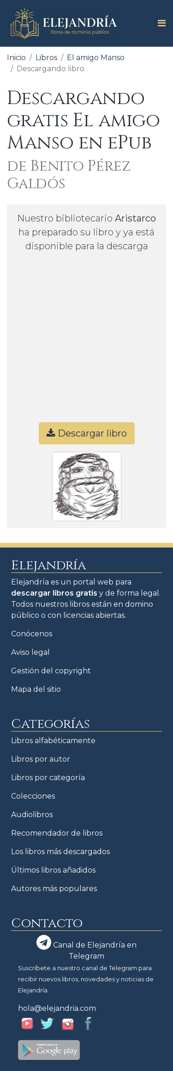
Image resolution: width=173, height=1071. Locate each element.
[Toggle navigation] (159, 23)
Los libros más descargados (60, 851)
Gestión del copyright (51, 670)
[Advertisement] (86, 341)
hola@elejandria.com (57, 1008)
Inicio (16, 57)
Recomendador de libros (56, 833)
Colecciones (33, 796)
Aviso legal (30, 652)
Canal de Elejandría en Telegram (86, 947)
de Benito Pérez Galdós (69, 175)
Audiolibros (32, 814)
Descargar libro (87, 433)
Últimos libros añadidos (53, 870)
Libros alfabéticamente (53, 740)
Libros (46, 57)
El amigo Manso (96, 57)
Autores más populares (54, 888)
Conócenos (31, 633)
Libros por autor (40, 759)
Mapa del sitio (36, 689)
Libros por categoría (48, 777)
